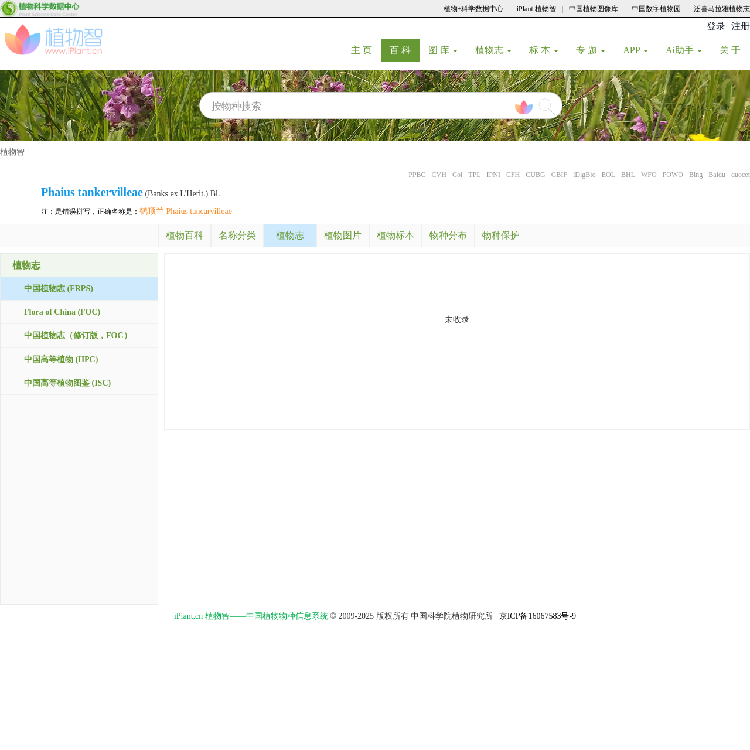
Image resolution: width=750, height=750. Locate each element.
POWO (673, 175)
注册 (740, 26)
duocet (740, 175)
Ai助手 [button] (684, 50)
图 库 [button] (443, 50)
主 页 (366, 50)
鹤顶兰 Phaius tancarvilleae (185, 211)
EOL (608, 175)
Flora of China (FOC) (62, 312)
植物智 (12, 152)
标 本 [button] (543, 50)
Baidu (716, 175)
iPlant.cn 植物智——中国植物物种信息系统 (251, 616)
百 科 (405, 50)
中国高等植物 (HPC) (61, 359)
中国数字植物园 (656, 9)
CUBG (535, 175)
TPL (474, 175)
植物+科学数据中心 (474, 9)
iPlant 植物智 (536, 9)
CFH (513, 175)
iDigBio (584, 175)
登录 (716, 26)
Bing (696, 175)
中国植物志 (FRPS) (58, 288)
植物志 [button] (493, 50)
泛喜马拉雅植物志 (722, 9)
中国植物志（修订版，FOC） (78, 335)
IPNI (493, 175)
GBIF (559, 175)
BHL (628, 175)
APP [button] (635, 50)
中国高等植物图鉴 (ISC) (67, 383)
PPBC (416, 175)
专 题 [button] (590, 50)
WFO (649, 175)
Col (457, 175)
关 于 (734, 50)
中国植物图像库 (593, 9)
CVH (439, 175)
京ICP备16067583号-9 (537, 616)
